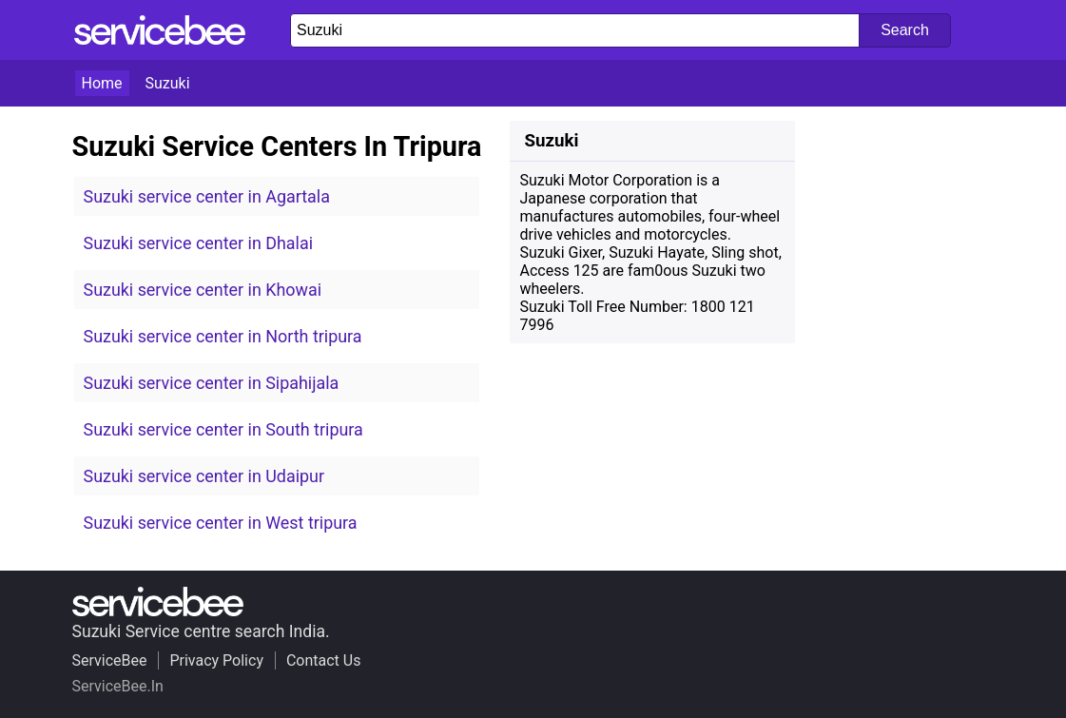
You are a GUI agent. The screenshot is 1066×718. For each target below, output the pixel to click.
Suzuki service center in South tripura (223, 429)
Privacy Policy (216, 660)
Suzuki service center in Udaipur (204, 476)
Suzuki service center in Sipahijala (211, 383)
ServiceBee (109, 660)
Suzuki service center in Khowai (203, 290)
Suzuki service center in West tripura (221, 523)
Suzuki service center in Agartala (207, 196)
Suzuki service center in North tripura (223, 336)
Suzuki (167, 83)
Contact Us (323, 660)
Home (102, 83)
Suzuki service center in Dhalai (199, 243)
